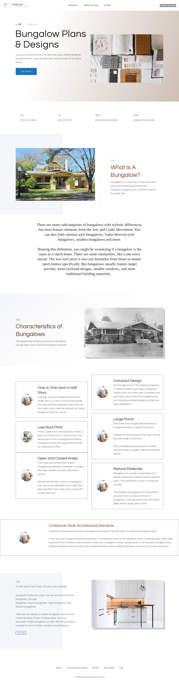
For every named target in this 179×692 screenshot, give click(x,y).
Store (107, 5)
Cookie (95, 668)
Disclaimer (109, 668)
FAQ (121, 668)
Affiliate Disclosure (77, 668)
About (59, 668)
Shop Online (168, 5)
